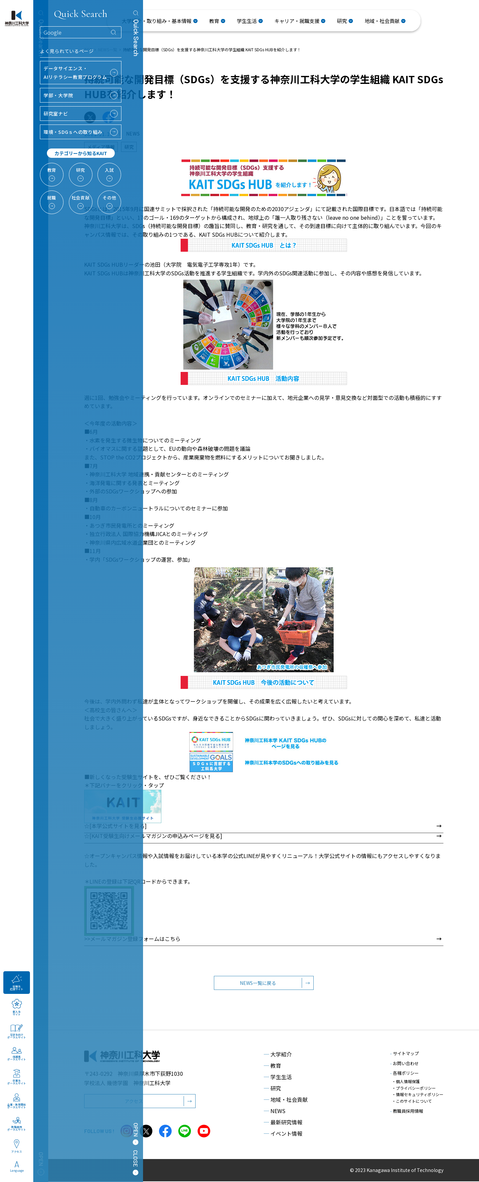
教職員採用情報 (406, 1110)
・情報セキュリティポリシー (417, 1094)
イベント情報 (283, 1134)
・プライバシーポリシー (414, 1088)
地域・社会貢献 (286, 1100)
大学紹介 (278, 1055)
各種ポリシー (404, 1073)
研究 (272, 1089)
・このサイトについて (412, 1101)
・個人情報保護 (406, 1082)
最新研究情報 (283, 1123)
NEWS (274, 1111)
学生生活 (278, 1077)
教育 (272, 1066)
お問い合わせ (404, 1064)
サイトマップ (404, 1054)
